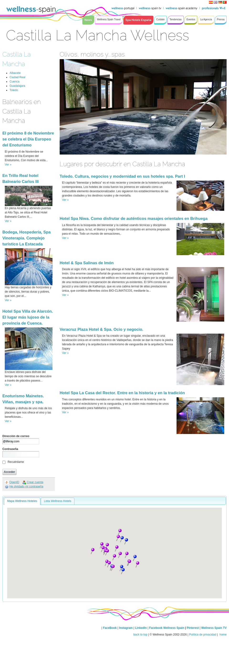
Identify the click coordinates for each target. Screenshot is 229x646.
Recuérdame (16, 462)
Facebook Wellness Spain (166, 628)
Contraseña (10, 449)
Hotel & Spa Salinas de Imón (87, 263)
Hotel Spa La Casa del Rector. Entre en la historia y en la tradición (122, 393)
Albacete (15, 73)
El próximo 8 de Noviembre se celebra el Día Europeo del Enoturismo (28, 139)
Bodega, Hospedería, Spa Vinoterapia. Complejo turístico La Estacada (26, 238)
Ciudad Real (17, 77)
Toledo (14, 90)
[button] (107, 546)
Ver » (8, 164)
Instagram (126, 628)
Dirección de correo (15, 436)
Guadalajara (17, 86)
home (223, 634)
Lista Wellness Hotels (57, 501)
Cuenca (14, 81)
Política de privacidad (202, 634)
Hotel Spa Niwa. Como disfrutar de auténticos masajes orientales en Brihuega (134, 218)
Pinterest (193, 628)
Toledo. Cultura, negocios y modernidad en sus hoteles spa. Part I (122, 176)
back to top (140, 634)
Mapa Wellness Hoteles (22, 501)
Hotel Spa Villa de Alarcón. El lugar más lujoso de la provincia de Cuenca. (27, 317)
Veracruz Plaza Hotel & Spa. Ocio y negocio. (101, 329)
